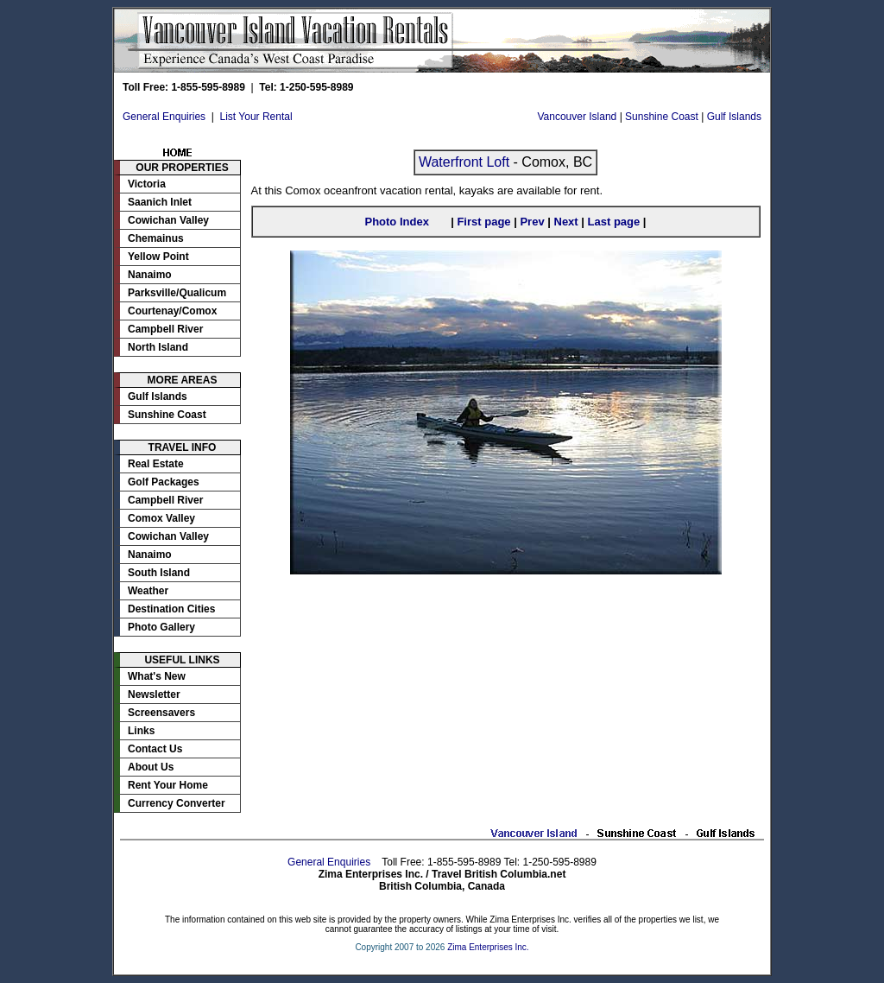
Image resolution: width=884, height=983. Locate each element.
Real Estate (156, 464)
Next (566, 221)
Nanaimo (150, 275)
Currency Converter (176, 803)
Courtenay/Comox (172, 311)
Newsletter (154, 694)
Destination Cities (171, 609)
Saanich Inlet (160, 202)
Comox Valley (161, 518)
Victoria (147, 184)
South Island (159, 573)
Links (141, 731)
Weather (148, 591)
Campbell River (165, 329)
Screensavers (161, 713)
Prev (532, 221)
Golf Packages (163, 482)
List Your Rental (256, 117)
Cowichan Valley (168, 220)
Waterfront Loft (464, 162)
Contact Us (155, 749)
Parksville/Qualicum (177, 293)
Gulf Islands (734, 117)
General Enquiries (164, 117)
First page (483, 221)
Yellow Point (158, 257)
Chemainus (156, 238)
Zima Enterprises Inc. (487, 947)
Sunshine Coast (661, 117)
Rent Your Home (168, 785)
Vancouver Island (576, 117)
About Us (151, 767)
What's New (157, 676)
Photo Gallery (161, 627)
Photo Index (396, 221)
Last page (614, 221)
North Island (158, 347)
